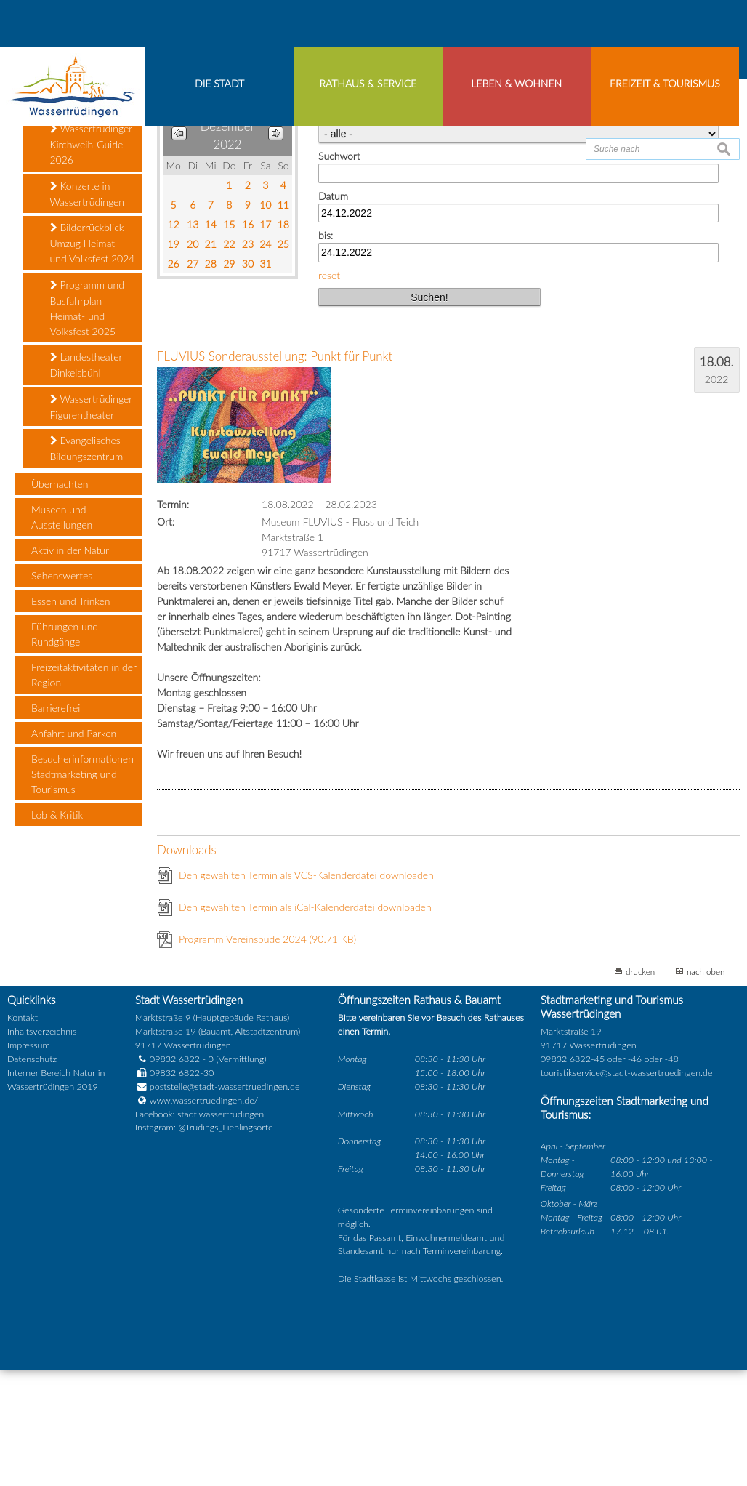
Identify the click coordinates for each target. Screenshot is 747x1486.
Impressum (28, 1162)
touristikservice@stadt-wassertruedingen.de (627, 1189)
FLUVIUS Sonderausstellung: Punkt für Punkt (274, 473)
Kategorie (339, 234)
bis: (325, 352)
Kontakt (22, 1134)
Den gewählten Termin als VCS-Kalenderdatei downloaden (306, 991)
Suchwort (339, 273)
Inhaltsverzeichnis (41, 1148)
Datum (333, 312)
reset (329, 391)
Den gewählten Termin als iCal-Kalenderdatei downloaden (305, 1023)
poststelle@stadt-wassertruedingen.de (225, 1202)
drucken (640, 1088)
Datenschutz (32, 1175)
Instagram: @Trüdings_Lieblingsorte (204, 1244)
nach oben (706, 1088)
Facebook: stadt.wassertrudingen (199, 1230)
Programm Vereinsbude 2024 (267, 1055)
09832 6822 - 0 (174, 1175)
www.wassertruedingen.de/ (204, 1216)
